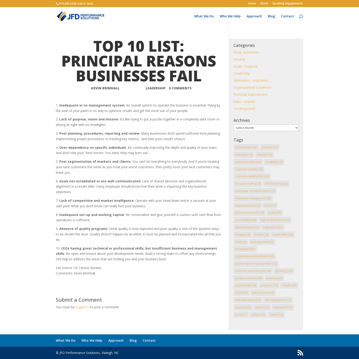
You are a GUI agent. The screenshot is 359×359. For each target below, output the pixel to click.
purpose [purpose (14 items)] (269, 285)
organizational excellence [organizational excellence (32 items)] (254, 256)
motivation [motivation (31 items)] (245, 249)
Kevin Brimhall (105, 88)
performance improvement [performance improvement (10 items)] (255, 264)
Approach (254, 16)
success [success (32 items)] (243, 307)
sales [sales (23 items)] (241, 293)
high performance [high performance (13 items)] (275, 220)
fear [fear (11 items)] (270, 205)
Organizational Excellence (252, 87)
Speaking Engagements (287, 3)
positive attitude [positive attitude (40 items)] (248, 278)
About (264, 3)
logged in (82, 307)
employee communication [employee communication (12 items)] (255, 191)
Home (252, 3)
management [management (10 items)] (262, 242)
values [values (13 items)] (258, 314)
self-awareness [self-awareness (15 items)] (247, 300)
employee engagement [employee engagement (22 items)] (253, 198)
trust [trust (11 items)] (241, 314)
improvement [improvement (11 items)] (246, 227)
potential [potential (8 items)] (274, 278)
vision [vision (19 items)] (276, 314)
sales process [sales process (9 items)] (263, 293)
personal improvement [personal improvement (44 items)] (253, 271)
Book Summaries (246, 52)
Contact (287, 16)
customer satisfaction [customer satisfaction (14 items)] (252, 176)
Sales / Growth (244, 101)
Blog (271, 16)
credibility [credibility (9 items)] (274, 162)
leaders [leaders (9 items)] (261, 235)
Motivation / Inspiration (251, 80)
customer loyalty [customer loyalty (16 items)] (248, 169)
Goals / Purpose (245, 66)
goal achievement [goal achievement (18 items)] (249, 213)
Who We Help (230, 16)
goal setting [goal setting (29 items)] (245, 220)
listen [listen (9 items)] (240, 242)
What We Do (204, 16)
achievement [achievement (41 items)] (246, 147)
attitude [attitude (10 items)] (269, 147)
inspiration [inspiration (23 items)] (273, 227)
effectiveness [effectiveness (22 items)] (276, 184)
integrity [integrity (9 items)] (242, 235)
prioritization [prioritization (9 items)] (245, 285)
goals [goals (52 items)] (274, 213)
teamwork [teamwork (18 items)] (283, 307)
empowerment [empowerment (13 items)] (247, 205)
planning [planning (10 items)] (283, 271)
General (239, 59)
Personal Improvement (251, 94)
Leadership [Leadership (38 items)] (283, 235)
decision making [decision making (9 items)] (247, 184)
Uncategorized (244, 108)
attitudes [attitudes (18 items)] (243, 155)
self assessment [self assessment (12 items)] (278, 300)
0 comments (180, 88)
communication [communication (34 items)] (248, 162)
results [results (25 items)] (289, 285)
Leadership (156, 88)
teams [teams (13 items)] (262, 307)
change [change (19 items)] (264, 155)
